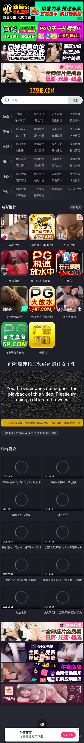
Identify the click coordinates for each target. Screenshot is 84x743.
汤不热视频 (75, 189)
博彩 (6, 117)
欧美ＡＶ (57, 129)
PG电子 (20, 114)
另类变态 (75, 150)
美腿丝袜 (20, 165)
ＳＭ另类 (75, 135)
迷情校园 (20, 180)
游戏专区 (75, 114)
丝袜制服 (39, 135)
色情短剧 (39, 195)
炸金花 (39, 120)
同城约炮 (20, 189)
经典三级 (39, 150)
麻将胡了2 (21, 120)
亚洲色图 (39, 159)
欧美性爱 (75, 144)
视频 (6, 132)
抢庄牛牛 (75, 120)
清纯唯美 (39, 165)
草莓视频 (57, 189)
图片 (6, 162)
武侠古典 (75, 174)
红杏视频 (20, 195)
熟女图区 (57, 165)
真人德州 (39, 114)
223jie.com (42, 90)
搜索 (75, 100)
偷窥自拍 (20, 159)
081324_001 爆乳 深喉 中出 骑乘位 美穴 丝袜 (30, 433)
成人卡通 (57, 144)
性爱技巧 (75, 180)
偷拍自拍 (39, 144)
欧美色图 (57, 159)
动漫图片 (75, 159)
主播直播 (57, 135)
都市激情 (20, 174)
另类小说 (39, 180)
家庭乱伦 (39, 174)
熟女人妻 (20, 135)
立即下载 (68, 734)
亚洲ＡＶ (20, 129)
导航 (6, 191)
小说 (6, 177)
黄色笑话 (57, 180)
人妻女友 (57, 174)
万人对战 (57, 114)
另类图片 (75, 165)
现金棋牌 (57, 120)
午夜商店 (39, 189)
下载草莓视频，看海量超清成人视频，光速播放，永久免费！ (44, 423)
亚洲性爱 (20, 144)
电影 (6, 147)
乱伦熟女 (57, 150)
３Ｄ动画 (75, 129)
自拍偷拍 (39, 129)
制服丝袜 (20, 150)
